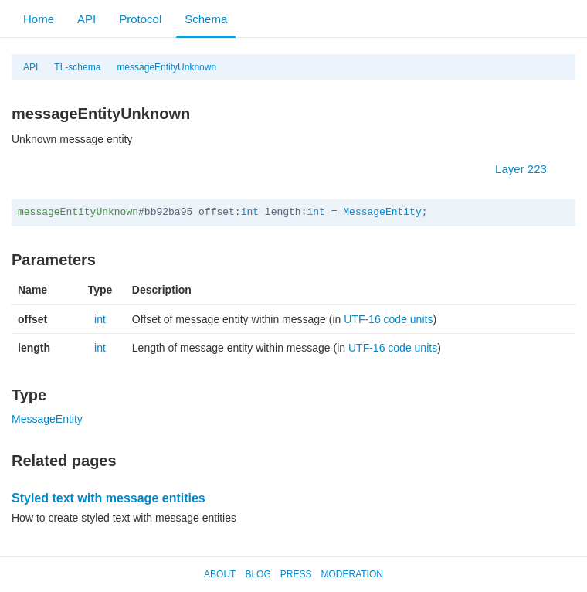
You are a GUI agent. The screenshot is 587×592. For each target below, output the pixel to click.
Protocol (140, 19)
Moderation (351, 574)
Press (296, 574)
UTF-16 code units (388, 319)
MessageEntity (382, 212)
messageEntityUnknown (166, 67)
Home (38, 19)
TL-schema (77, 67)
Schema (206, 19)
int (250, 212)
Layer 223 (528, 168)
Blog (257, 574)
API (86, 19)
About (220, 574)
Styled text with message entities (108, 498)
